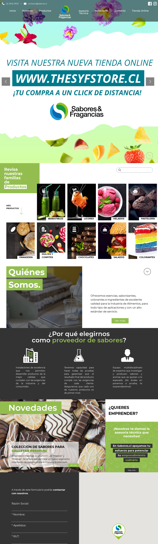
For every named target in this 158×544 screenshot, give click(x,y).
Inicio (12, 10)
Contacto (120, 10)
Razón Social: (20, 503)
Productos (45, 10)
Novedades (101, 10)
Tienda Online (140, 10)
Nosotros (27, 10)
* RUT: (15, 536)
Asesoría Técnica (84, 12)
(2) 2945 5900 (10, 3)
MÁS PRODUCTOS (12, 207)
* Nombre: (18, 514)
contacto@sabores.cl (35, 3)
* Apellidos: (19, 525)
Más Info (132, 470)
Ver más (120, 320)
